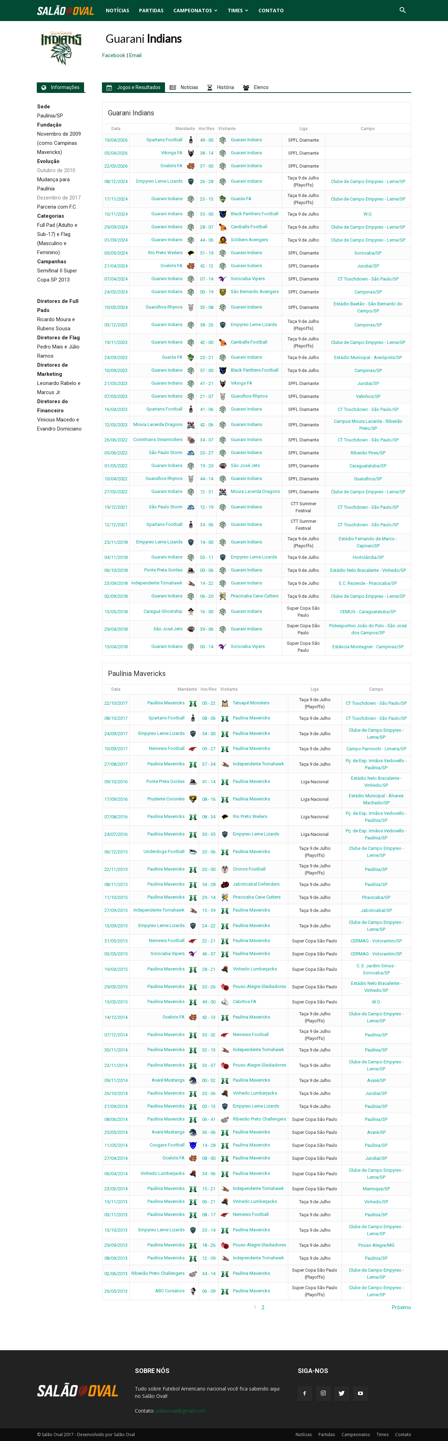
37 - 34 (208, 764)
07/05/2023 (115, 396)
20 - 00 (208, 869)
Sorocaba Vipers (241, 278)
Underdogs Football (169, 851)
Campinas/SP (368, 292)
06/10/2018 (115, 570)
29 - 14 (208, 897)
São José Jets (239, 465)
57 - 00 (206, 370)
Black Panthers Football (248, 213)
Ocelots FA (176, 165)
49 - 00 (206, 140)
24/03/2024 (115, 292)
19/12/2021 (115, 507)
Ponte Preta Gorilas (168, 570)
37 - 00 (206, 166)
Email (135, 55)
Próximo (401, 1307)
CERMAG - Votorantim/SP (376, 940)
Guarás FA (234, 198)
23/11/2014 (115, 1065)
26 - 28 (206, 181)
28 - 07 (206, 227)
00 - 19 (206, 292)
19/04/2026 (115, 140)
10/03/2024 (115, 307)
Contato (271, 10)
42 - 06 (206, 424)
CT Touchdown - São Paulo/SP (368, 279)
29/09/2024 (115, 227)
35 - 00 (206, 214)
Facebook (113, 55)
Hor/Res (207, 128)
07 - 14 (206, 279)
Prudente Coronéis (171, 798)
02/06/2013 (115, 1273)
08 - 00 (208, 1158)
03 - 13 (208, 1106)
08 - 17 (208, 1214)
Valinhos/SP (368, 396)
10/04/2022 (115, 478)
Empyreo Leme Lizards (164, 181)
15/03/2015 (115, 1001)
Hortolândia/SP (368, 557)
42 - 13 (208, 1017)
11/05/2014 (115, 1145)
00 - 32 (208, 1080)
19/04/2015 (115, 969)
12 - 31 (206, 491)
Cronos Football (243, 869)
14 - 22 (206, 583)
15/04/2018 (115, 646)
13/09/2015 (115, 925)
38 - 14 (206, 153)
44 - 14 (206, 478)
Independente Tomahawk (162, 583)
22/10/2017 (115, 703)
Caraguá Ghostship (168, 611)
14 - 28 (208, 1145)
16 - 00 (206, 611)
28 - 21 (208, 969)
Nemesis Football (172, 748)
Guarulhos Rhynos (169, 307)
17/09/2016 (115, 799)
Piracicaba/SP (376, 897)
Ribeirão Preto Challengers (253, 1119)
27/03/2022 (115, 491)
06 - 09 (208, 1291)
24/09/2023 (115, 357)
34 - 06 (206, 524)
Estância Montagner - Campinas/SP (368, 646)
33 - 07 (208, 1065)
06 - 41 (208, 1119)
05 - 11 (206, 557)
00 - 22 (208, 703)
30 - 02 (208, 1034)
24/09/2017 (115, 733)
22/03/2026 (115, 166)
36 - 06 (208, 1132)
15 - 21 (208, 1188)
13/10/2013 (115, 1230)
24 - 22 (208, 925)
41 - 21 (206, 383)
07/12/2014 (115, 1034)
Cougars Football (172, 1145)
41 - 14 (208, 781)
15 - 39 (208, 910)
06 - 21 (208, 1201)
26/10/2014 (115, 1093)
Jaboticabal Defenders (250, 884)
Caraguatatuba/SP (368, 465)
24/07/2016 (115, 834)
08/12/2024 (115, 181)
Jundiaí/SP (368, 266)
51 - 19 (206, 253)
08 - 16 (208, 799)
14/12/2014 (115, 1017)
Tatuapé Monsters (244, 702)
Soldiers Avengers (243, 239)
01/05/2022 (115, 465)
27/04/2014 (115, 1158)
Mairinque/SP (376, 1188)
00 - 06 (206, 570)
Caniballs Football (242, 226)
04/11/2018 (115, 557)
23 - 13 (206, 199)
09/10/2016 (115, 781)
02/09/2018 (115, 596)
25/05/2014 (115, 1132)
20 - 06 (208, 851)
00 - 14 (206, 646)
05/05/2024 (115, 253)
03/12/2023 (115, 324)
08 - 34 (208, 816)
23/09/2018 (115, 583)
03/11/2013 (115, 1214)
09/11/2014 (115, 1080)
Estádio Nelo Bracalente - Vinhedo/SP (368, 570)
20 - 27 (206, 452)
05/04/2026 (115, 153)
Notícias (117, 10)
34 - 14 (208, 1273)
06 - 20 (206, 596)
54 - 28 (208, 884)
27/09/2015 (115, 910)
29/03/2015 (115, 986)
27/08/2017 (115, 764)
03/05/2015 (115, 953)
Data (115, 128)
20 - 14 (208, 1230)
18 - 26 (208, 1245)
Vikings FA (177, 152)
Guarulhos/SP (368, 478)
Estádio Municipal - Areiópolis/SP (368, 357)
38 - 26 (206, 324)
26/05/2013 (115, 1291)
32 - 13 (208, 1050)
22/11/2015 (115, 869)
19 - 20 (206, 465)
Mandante (185, 128)
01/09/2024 (115, 240)
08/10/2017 (115, 718)
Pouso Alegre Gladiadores (253, 986)
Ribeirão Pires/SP (368, 452)
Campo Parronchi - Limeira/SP (376, 748)
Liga (303, 128)
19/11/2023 (115, 342)
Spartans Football (169, 139)
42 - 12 (206, 266)
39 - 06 (206, 629)
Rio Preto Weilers (170, 252)
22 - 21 (208, 940)
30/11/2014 (115, 1050)
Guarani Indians (240, 139)
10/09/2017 (115, 748)
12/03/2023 (115, 424)
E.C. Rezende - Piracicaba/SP (368, 583)
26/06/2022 (115, 439)
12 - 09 (208, 1258)
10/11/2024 (115, 214)
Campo (368, 128)
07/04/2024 (115, 279)
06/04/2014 (115, 1173)
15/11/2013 (115, 1201)
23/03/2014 (115, 1188)
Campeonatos (195, 10)
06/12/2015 (115, 851)
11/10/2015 (115, 897)
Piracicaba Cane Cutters (248, 595)
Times (238, 10)
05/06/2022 (115, 452)
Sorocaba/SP (367, 253)
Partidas (151, 10)
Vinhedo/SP (376, 1201)
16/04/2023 (115, 409)
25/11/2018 (115, 542)
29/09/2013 (115, 1245)
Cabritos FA (238, 1001)
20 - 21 (206, 357)
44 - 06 (206, 240)
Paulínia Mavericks (171, 702)
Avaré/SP (376, 1080)
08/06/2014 (115, 1119)
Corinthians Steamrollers (163, 439)
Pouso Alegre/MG (376, 1245)
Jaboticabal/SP (376, 910)
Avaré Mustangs (173, 1080)
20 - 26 (208, 986)
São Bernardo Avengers (248, 291)
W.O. (368, 214)
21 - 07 (206, 396)
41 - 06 (206, 409)
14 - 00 (206, 542)
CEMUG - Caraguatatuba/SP (368, 611)
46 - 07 (208, 953)
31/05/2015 (115, 940)
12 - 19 (206, 507)
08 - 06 (208, 718)
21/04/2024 (115, 266)
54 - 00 (208, 733)
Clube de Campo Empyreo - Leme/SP (368, 181)
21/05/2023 (115, 383)
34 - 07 (206, 439)
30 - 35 (208, 834)
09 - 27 (208, 748)
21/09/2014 (115, 1106)
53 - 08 (206, 307)
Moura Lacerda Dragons (163, 424)
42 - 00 (206, 342)
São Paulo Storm (171, 452)
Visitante (227, 128)
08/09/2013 (115, 1258)
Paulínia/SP (376, 869)
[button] (402, 10)
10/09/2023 (115, 370)
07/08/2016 (115, 816)
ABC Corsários (175, 1290)
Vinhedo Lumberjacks (248, 969)
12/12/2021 (115, 524)
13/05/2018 (115, 611)
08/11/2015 (115, 884)
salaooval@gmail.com (181, 1410)
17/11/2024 (115, 199)
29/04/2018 (115, 629)
